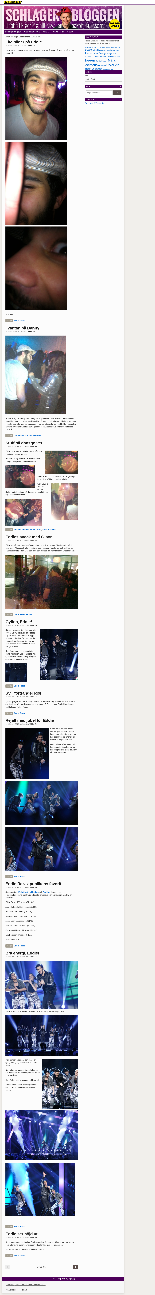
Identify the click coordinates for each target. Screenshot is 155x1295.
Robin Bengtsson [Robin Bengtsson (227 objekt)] (93, 68)
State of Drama (49, 530)
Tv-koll (54, 32)
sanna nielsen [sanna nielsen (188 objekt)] (108, 69)
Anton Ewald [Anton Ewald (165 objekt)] (89, 47)
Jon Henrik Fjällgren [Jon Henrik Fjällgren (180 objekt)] (98, 56)
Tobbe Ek (31, 46)
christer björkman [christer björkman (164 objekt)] (114, 47)
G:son (29, 614)
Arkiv (87, 76)
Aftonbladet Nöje (32, 32)
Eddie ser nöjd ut (21, 1234)
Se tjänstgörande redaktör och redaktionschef (26, 1285)
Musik (46, 32)
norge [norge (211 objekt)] (103, 65)
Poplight (47, 892)
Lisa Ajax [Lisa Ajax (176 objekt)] (116, 56)
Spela (70, 32)
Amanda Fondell (21, 530)
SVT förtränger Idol (23, 693)
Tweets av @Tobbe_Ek (94, 103)
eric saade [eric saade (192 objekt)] (107, 50)
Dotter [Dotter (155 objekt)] (101, 50)
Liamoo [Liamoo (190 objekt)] (110, 56)
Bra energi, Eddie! (22, 953)
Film (62, 32)
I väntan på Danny (22, 328)
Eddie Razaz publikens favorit (33, 883)
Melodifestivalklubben (28, 892)
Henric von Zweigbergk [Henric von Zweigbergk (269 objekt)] (98, 53)
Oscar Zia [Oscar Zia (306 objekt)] (112, 65)
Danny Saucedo (21, 436)
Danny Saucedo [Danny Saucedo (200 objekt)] (92, 50)
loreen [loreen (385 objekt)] (90, 60)
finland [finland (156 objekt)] (118, 50)
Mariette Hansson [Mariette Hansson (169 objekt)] (101, 61)
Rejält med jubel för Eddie (29, 720)
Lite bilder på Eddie (23, 42)
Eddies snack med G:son (29, 537)
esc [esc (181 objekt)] (113, 50)
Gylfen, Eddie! (18, 621)
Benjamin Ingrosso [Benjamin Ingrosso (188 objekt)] (101, 47)
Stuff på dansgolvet (23, 443)
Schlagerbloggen (13, 32)
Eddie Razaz (19, 321)
